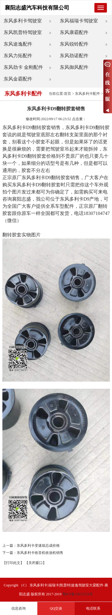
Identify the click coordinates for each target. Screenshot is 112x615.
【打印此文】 (13, 563)
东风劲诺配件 (74, 55)
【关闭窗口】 (35, 563)
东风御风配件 (74, 67)
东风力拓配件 (18, 55)
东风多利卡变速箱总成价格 (38, 545)
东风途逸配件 (18, 44)
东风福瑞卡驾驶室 (79, 20)
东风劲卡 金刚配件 (23, 67)
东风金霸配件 (18, 78)
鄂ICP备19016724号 (77, 594)
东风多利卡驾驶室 (23, 20)
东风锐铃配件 (74, 44)
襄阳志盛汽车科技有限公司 (37, 8)
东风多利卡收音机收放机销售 (40, 553)
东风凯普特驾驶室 (23, 32)
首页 (67, 94)
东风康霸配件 (74, 32)
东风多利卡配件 (87, 94)
